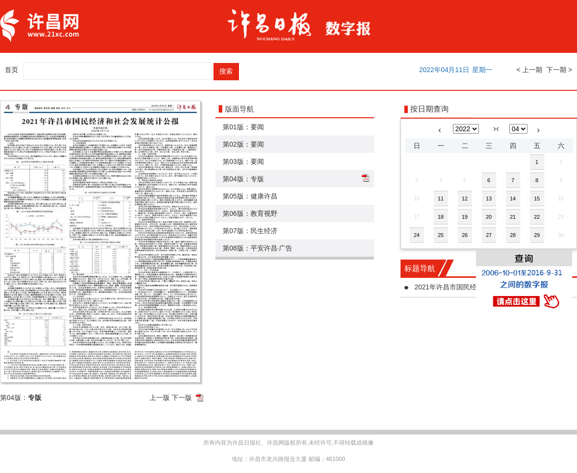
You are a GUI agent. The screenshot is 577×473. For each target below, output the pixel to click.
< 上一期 (529, 70)
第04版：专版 (243, 179)
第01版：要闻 (243, 127)
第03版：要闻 (243, 161)
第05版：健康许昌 (250, 196)
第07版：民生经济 (250, 231)
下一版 (182, 397)
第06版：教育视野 (250, 213)
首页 (11, 70)
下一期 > (559, 70)
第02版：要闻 (243, 144)
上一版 (160, 397)
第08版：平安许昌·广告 (257, 248)
